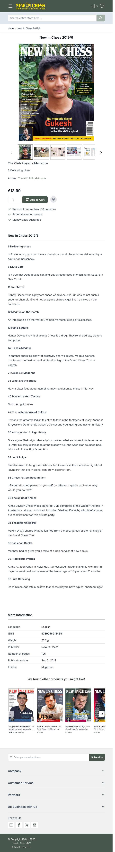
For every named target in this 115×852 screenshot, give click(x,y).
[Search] (101, 18)
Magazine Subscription (21, 728)
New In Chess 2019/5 (49, 727)
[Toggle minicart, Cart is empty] (102, 6)
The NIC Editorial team (32, 178)
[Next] (101, 153)
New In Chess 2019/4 (77, 727)
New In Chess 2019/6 (29, 28)
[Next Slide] (102, 714)
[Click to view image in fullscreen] (56, 92)
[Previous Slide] (11, 714)
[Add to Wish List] (53, 199)
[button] (56, 771)
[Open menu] (10, 6)
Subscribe (97, 757)
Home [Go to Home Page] (11, 28)
